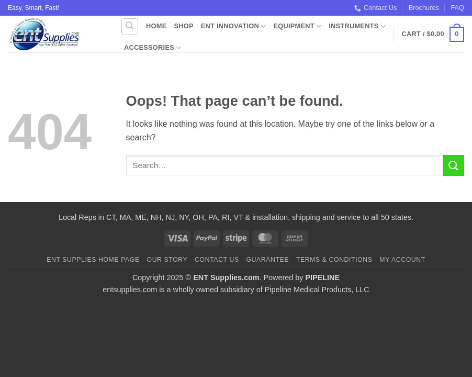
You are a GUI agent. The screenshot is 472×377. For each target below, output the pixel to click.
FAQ (457, 8)
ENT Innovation (233, 26)
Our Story (167, 259)
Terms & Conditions (334, 259)
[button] (433, 34)
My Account (402, 259)
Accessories (152, 48)
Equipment (297, 26)
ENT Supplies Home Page (93, 259)
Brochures (424, 8)
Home (156, 26)
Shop (183, 26)
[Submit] (453, 165)
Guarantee (267, 259)
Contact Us (375, 8)
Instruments (357, 26)
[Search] (129, 26)
